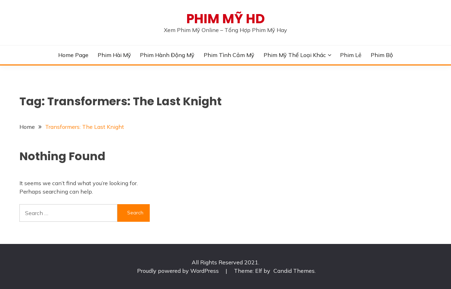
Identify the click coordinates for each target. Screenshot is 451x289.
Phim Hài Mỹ (114, 54)
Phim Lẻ (351, 54)
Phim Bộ (382, 54)
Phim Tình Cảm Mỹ (229, 54)
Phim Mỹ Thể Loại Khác (295, 54)
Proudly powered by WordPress (178, 270)
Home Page (73, 54)
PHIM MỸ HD (225, 19)
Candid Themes (294, 270)
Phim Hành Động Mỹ (167, 54)
